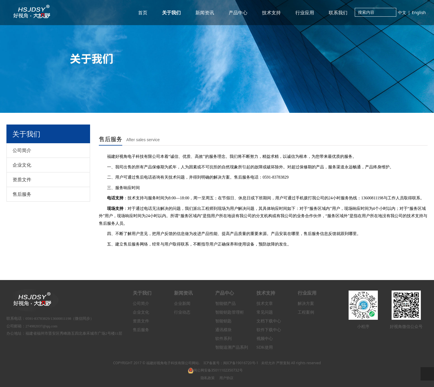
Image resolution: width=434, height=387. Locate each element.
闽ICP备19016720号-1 (241, 362)
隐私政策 (208, 377)
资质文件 (22, 179)
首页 (142, 12)
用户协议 (226, 377)
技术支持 (271, 12)
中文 (402, 12)
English (419, 12)
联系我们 (338, 12)
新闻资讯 (204, 12)
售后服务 (22, 194)
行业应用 (304, 12)
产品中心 (238, 12)
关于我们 (171, 12)
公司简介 (22, 150)
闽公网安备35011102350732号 (215, 370)
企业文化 (22, 165)
